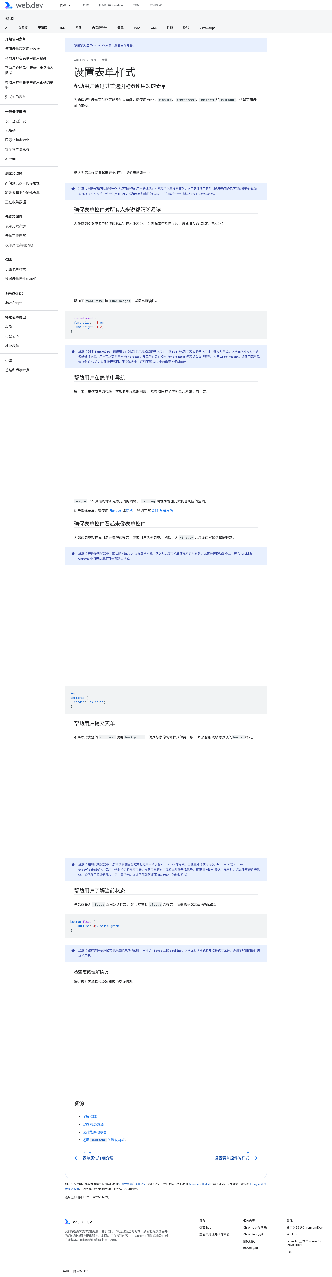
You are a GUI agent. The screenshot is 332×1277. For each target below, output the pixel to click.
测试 (186, 28)
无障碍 (42, 28)
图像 (79, 28)
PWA (137, 28)
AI (6, 28)
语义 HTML (118, 194)
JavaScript (207, 28)
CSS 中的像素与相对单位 (169, 362)
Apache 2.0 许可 (199, 1184)
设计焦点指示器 (95, 1132)
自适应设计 (99, 28)
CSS (154, 28)
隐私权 (23, 28)
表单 (104, 60)
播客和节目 (250, 1248)
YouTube (292, 1234)
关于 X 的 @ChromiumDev (305, 1227)
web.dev (79, 60)
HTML (61, 28)
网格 (129, 511)
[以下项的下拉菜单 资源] (71, 5)
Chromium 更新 (253, 1234)
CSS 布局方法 (162, 511)
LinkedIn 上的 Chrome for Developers (304, 1243)
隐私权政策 (80, 1271)
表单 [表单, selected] (120, 28)
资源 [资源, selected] (63, 5)
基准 (86, 5)
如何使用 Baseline (111, 5)
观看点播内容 (123, 45)
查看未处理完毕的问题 (214, 1234)
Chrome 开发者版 (255, 1227)
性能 (170, 28)
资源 (9, 18)
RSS (289, 1252)
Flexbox (115, 511)
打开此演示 (100, 559)
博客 (136, 5)
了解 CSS (90, 1117)
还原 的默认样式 (169, 875)
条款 (66, 1271)
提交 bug (205, 1227)
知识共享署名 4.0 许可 (132, 1184)
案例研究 (156, 5)
